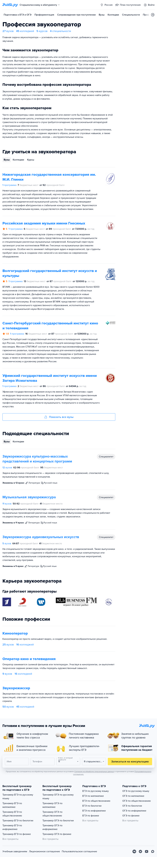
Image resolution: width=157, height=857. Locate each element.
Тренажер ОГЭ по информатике (52, 827)
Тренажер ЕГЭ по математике (12, 805)
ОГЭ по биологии (132, 805)
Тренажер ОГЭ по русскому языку (58, 796)
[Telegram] (140, 851)
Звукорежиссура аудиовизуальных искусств (40, 537)
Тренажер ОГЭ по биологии (58, 820)
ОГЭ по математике (133, 795)
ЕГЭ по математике (93, 795)
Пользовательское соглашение (79, 851)
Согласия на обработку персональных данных (94, 771)
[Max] (153, 851)
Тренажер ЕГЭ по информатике (12, 827)
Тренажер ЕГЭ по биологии (17, 820)
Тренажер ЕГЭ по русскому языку (17, 796)
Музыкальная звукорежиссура (29, 497)
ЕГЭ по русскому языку (95, 791)
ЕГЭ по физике (90, 815)
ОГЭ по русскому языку (135, 791)
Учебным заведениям (14, 851)
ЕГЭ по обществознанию (96, 800)
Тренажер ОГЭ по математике (52, 805)
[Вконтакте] (134, 851)
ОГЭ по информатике (134, 810)
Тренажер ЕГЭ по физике (16, 834)
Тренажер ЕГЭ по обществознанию (12, 813)
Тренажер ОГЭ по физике (56, 834)
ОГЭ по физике (131, 815)
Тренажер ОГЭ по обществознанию (52, 813)
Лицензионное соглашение (44, 851)
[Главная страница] (10, 5)
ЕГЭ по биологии (91, 805)
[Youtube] (146, 851)
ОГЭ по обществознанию (136, 800)
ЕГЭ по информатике (94, 810)
